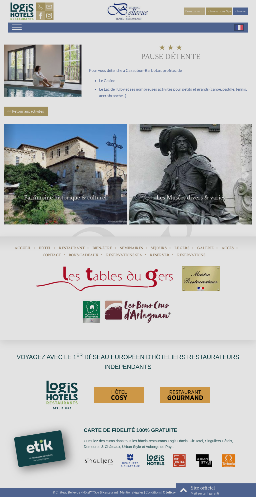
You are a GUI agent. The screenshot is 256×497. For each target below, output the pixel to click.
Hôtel (45, 248)
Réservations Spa (219, 11)
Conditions (153, 492)
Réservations (191, 255)
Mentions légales (132, 492)
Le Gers (182, 248)
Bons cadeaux (194, 11)
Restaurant (72, 248)
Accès (228, 248)
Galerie (205, 248)
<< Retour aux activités (25, 111)
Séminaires (131, 248)
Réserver (240, 11)
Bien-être (102, 248)
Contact (52, 255)
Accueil (22, 248)
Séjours (159, 248)
